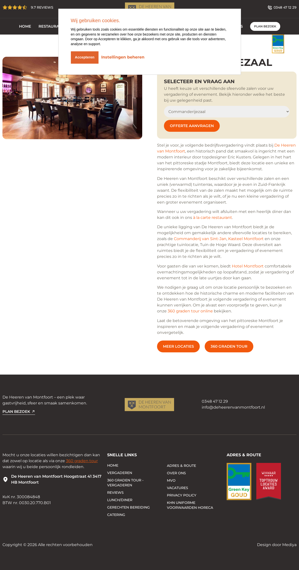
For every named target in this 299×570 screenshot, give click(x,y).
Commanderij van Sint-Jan (200, 238)
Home (25, 26)
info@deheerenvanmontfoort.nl (233, 407)
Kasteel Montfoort (246, 238)
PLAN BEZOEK (265, 26)
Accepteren (86, 56)
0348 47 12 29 (215, 401)
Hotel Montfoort (248, 266)
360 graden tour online (190, 311)
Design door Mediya (277, 544)
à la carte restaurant (212, 217)
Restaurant (51, 26)
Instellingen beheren (126, 56)
